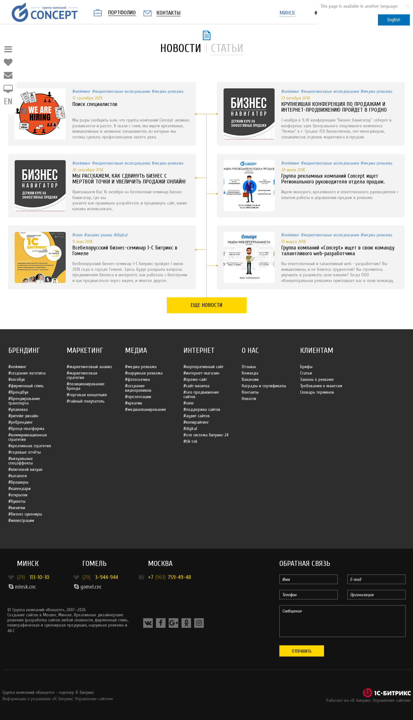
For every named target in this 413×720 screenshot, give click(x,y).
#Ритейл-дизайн (23, 416)
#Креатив (133, 403)
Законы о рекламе (317, 379)
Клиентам (316, 350)
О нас (250, 350)
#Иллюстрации (21, 520)
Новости (249, 398)
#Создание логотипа (27, 373)
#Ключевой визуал (25, 469)
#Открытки (17, 495)
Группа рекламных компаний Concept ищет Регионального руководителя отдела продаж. (333, 179)
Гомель (94, 563)
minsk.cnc (22, 586)
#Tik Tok (190, 441)
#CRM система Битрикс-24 (205, 435)
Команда (250, 373)
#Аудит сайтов (196, 416)
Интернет (199, 350)
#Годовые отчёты (24, 452)
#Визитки (16, 507)
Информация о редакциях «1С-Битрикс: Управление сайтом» (58, 698)
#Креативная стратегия (29, 446)
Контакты (250, 392)
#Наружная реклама (144, 373)
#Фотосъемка (137, 379)
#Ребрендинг (20, 422)
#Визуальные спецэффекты (20, 461)
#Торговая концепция (87, 394)
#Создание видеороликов (138, 388)
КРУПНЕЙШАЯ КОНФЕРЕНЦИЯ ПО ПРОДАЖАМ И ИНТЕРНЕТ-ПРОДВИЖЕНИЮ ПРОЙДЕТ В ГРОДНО (334, 107)
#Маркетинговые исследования (121, 91)
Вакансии (250, 379)
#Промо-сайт (195, 379)
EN (8, 102)
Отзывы (249, 366)
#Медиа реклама (167, 91)
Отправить (302, 651)
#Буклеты (17, 501)
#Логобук (16, 379)
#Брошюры (18, 482)
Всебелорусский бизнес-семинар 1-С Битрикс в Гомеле (124, 250)
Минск (28, 563)
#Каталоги (17, 476)
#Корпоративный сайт (203, 366)
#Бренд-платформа (26, 428)
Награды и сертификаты (264, 386)
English (393, 20)
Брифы (306, 366)
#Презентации (138, 396)
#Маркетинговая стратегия (82, 375)
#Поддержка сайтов (201, 409)
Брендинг (24, 350)
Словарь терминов (317, 392)
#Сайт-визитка (196, 386)
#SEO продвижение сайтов (201, 394)
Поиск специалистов (94, 104)
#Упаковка (18, 409)
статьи (227, 48)
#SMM (77, 235)
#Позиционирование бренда (86, 386)
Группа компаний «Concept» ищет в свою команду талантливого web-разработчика (338, 250)
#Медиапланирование (145, 409)
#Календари (19, 488)
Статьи (306, 373)
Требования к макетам (321, 386)
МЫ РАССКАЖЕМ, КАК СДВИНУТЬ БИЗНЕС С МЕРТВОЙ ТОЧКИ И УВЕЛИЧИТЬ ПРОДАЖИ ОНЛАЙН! (129, 179)
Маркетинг (85, 350)
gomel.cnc (88, 586)
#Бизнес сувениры (25, 514)
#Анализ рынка (98, 235)
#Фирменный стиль (26, 386)
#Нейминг (81, 91)
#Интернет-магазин (201, 373)
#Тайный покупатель (86, 401)
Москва (160, 563)
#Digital (121, 235)
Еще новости (206, 305)
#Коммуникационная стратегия (27, 437)
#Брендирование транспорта (24, 401)
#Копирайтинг (196, 422)
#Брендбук (18, 392)
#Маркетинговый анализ (89, 366)
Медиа (136, 350)
